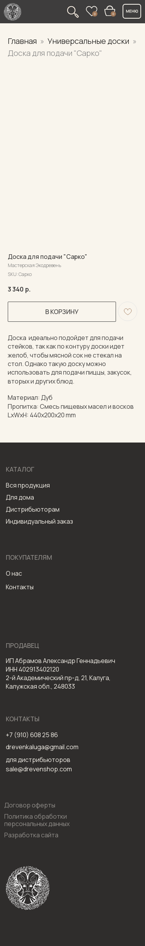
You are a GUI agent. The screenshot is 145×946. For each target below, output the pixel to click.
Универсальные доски (89, 41)
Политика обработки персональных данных (37, 820)
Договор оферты (29, 805)
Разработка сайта (31, 835)
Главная (22, 41)
